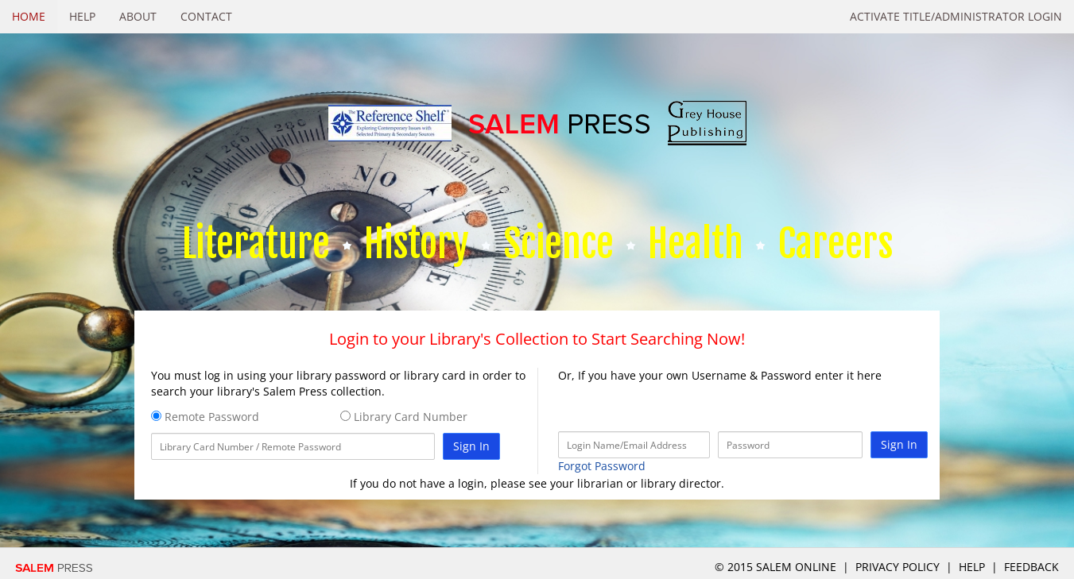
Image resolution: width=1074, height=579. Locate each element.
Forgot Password (602, 465)
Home (28, 16)
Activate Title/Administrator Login (956, 16)
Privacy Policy (897, 566)
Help (82, 16)
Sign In (471, 446)
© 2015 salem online (777, 566)
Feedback (1031, 566)
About (138, 16)
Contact (206, 16)
